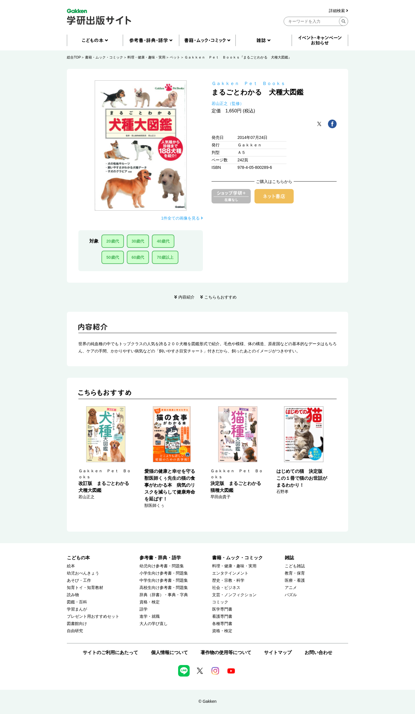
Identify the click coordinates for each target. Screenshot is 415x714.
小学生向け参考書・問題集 (163, 573)
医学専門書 (222, 609)
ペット (175, 57)
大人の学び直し (153, 624)
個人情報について (169, 652)
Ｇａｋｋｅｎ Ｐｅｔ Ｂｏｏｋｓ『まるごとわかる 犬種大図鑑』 (238, 57)
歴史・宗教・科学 (228, 580)
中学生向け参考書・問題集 (163, 580)
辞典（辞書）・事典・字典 (163, 595)
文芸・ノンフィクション (234, 595)
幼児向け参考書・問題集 (161, 566)
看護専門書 (222, 616)
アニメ (291, 587)
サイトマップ (278, 652)
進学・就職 (149, 616)
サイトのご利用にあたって (110, 652)
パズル (291, 595)
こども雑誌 (295, 566)
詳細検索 (338, 11)
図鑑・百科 (77, 602)
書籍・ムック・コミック (104, 57)
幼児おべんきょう (83, 573)
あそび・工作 (79, 580)
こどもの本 (78, 557)
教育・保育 (295, 573)
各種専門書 (222, 624)
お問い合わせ (318, 652)
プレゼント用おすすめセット (93, 616)
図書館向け (77, 624)
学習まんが (77, 609)
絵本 (71, 566)
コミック (220, 602)
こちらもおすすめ (220, 297)
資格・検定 (149, 602)
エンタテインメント (230, 573)
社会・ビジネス (226, 587)
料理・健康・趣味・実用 (146, 57)
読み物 (73, 595)
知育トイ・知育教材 (85, 587)
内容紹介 (186, 297)
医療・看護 (295, 580)
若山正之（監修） (228, 103)
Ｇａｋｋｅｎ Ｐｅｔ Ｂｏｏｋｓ (248, 83)
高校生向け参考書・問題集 (163, 587)
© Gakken (207, 701)
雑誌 (289, 557)
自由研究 (75, 631)
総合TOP (74, 57)
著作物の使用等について (226, 652)
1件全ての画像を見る (182, 218)
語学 (143, 609)
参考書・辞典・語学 (160, 557)
